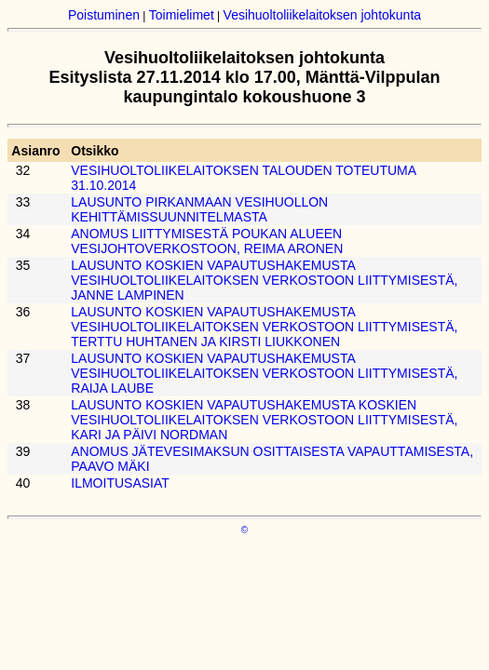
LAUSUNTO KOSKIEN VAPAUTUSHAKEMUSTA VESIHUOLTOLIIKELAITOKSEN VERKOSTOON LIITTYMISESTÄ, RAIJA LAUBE (264, 373)
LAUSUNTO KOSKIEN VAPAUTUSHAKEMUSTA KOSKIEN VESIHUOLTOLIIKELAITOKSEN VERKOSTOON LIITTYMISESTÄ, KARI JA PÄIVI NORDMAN (264, 419)
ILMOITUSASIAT (120, 483)
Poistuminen (104, 14)
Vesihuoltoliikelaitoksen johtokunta (322, 14)
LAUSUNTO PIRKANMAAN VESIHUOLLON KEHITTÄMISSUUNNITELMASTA (199, 209)
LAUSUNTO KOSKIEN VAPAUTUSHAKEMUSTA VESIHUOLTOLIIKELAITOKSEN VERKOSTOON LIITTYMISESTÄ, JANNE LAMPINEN (264, 280)
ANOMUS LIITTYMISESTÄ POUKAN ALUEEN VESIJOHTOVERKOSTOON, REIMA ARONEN (207, 241)
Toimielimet (181, 14)
